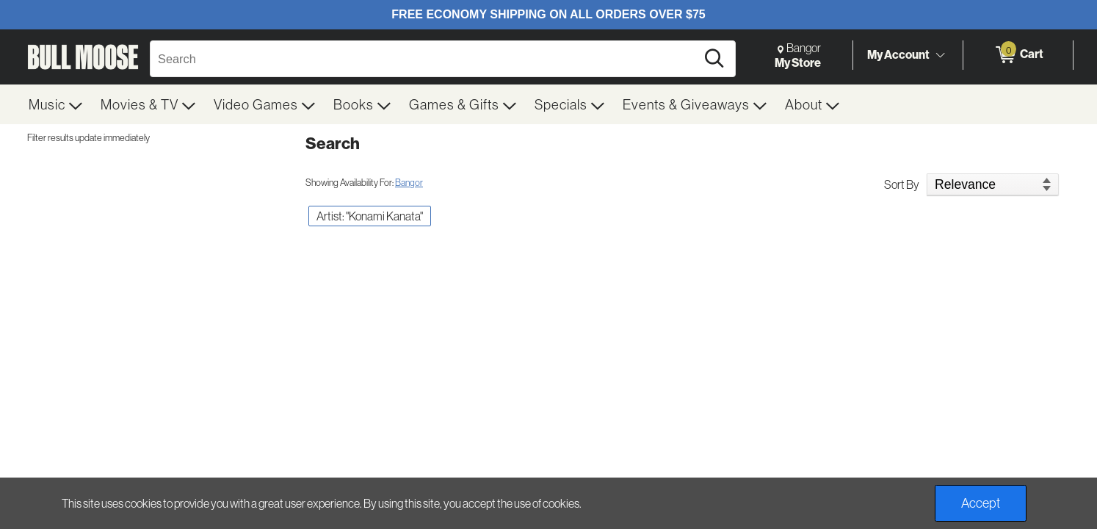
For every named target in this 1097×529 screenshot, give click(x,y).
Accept (980, 502)
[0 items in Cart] (1018, 55)
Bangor (409, 182)
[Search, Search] (425, 58)
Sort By (901, 184)
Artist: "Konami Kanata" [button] (369, 216)
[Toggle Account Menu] (940, 55)
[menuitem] (56, 104)
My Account (898, 54)
